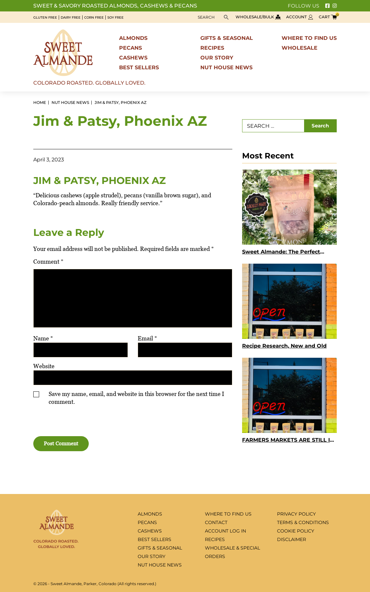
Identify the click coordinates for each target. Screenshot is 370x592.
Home (39, 103)
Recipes (212, 48)
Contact (216, 522)
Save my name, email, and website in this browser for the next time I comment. (136, 397)
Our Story (216, 58)
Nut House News (226, 67)
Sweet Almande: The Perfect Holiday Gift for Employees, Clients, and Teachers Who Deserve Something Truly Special (287, 253)
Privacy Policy (296, 514)
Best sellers (139, 67)
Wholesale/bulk (258, 16)
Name (43, 338)
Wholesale (299, 48)
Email (147, 338)
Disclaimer (291, 539)
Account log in (225, 531)
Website (43, 366)
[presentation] (73, 422)
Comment (48, 261)
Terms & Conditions (303, 522)
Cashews (133, 58)
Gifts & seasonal (226, 38)
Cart (328, 16)
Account (300, 16)
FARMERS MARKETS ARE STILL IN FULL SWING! (288, 441)
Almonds (133, 38)
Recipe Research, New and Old (284, 346)
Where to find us (309, 38)
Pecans (130, 48)
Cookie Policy (295, 531)
